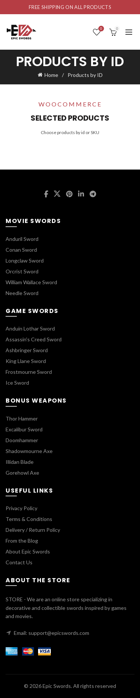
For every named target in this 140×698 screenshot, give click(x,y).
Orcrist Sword (22, 271)
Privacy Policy (21, 508)
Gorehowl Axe (22, 472)
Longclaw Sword (25, 260)
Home (51, 75)
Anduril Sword (22, 239)
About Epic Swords (28, 551)
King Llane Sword (26, 361)
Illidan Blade (20, 462)
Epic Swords (57, 686)
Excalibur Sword (24, 429)
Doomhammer (22, 440)
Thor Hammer (22, 418)
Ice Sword (17, 382)
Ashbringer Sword (27, 350)
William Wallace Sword (31, 282)
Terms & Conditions (29, 519)
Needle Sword (22, 293)
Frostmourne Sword (29, 372)
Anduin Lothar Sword (30, 328)
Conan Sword (21, 249)
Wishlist (101, 29)
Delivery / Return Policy (33, 530)
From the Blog (22, 540)
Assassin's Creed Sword (34, 339)
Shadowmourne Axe (29, 451)
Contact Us (19, 562)
